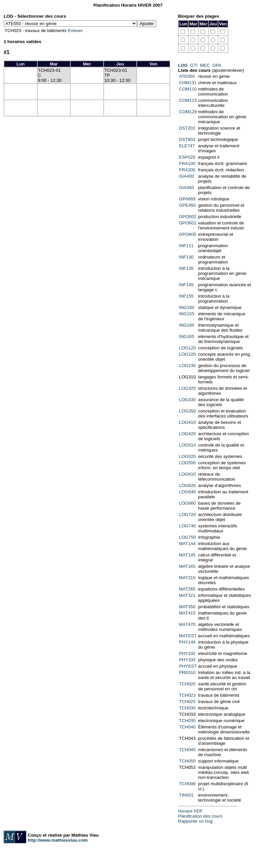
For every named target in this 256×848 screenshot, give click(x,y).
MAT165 (187, 566)
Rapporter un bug (195, 821)
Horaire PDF (190, 811)
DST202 (187, 128)
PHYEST (188, 666)
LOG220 (187, 354)
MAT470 (187, 624)
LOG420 (187, 433)
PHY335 (187, 659)
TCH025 (187, 701)
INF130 (186, 257)
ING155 (186, 313)
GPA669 (187, 198)
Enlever (75, 30)
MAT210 (187, 577)
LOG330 (187, 399)
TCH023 (187, 695)
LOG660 (187, 503)
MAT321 (187, 595)
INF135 (186, 268)
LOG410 (187, 422)
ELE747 (187, 145)
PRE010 (187, 672)
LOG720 (187, 514)
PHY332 (187, 653)
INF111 (186, 245)
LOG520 (187, 456)
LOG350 (187, 410)
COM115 (188, 100)
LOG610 (187, 474)
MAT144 (187, 543)
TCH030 (187, 707)
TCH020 (187, 683)
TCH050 (187, 761)
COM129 (188, 111)
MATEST (188, 635)
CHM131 (188, 82)
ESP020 (187, 157)
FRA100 (187, 163)
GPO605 (187, 234)
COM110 (188, 89)
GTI (193, 65)
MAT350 (187, 606)
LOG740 (187, 525)
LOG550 (187, 462)
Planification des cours (200, 816)
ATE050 (187, 76)
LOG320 (187, 388)
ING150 (186, 307)
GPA (216, 65)
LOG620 (187, 485)
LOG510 (187, 445)
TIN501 (186, 795)
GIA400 (186, 176)
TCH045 (187, 749)
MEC (205, 65)
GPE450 (187, 205)
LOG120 (187, 347)
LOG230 (187, 365)
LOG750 (187, 537)
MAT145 (187, 554)
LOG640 (187, 491)
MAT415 (187, 613)
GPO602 (187, 222)
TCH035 (187, 720)
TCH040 (187, 726)
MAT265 (187, 588)
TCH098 (187, 783)
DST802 (187, 139)
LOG (183, 65)
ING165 (186, 336)
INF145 (186, 284)
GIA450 (186, 187)
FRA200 (187, 169)
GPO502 (187, 216)
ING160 (186, 325)
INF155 (186, 296)
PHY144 (187, 642)
